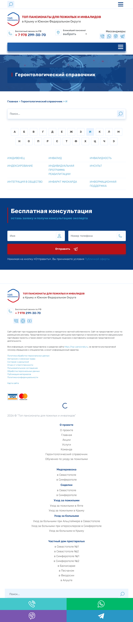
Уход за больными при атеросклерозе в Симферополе (72, 526)
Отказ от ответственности (14, 365)
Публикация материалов (13, 374)
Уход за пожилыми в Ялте (72, 505)
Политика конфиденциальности (17, 377)
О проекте (72, 430)
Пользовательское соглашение (17, 368)
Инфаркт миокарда (63, 181)
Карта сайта (7, 383)
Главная (12, 101)
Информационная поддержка (103, 183)
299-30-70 (30, 35)
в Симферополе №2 (72, 561)
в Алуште (72, 580)
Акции (72, 439)
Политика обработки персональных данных (23, 356)
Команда (72, 449)
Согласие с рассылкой (12, 362)
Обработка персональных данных (18, 371)
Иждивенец (16, 158)
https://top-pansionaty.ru (70, 347)
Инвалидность (101, 158)
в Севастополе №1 (72, 546)
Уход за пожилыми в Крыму (72, 510)
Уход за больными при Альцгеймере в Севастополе (72, 521)
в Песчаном (72, 570)
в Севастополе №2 (72, 551)
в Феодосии (72, 575)
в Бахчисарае (72, 565)
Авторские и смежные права (15, 359)
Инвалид (55, 158)
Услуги (72, 444)
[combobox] (75, 33)
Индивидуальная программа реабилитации (61, 170)
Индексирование (20, 165)
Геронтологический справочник (41, 101)
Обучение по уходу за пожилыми (72, 459)
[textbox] (75, 33)
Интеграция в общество (25, 181)
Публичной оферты (102, 259)
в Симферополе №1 (72, 556)
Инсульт (96, 165)
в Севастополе (72, 474)
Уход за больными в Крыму (72, 530)
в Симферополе (72, 479)
